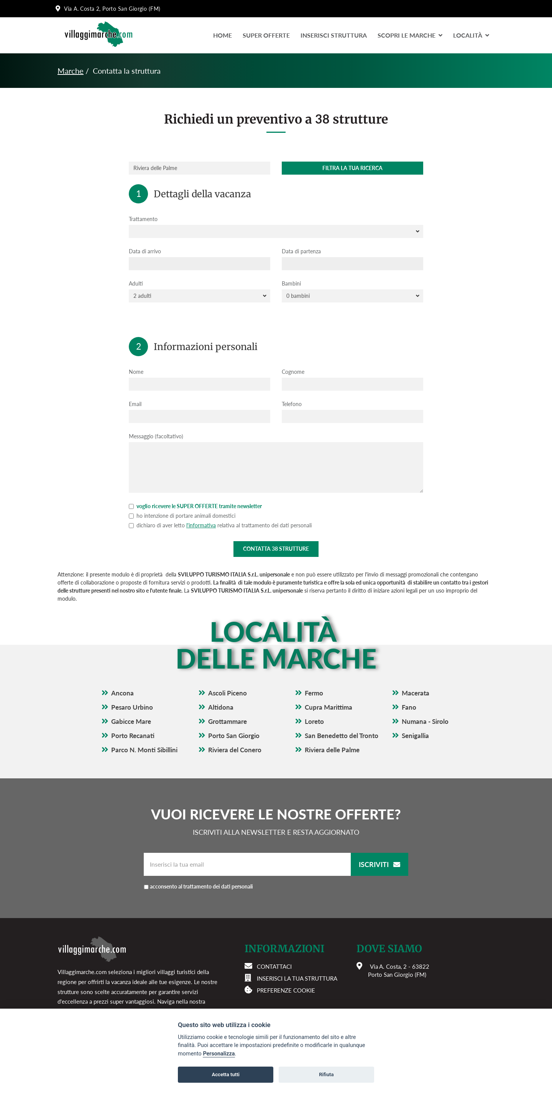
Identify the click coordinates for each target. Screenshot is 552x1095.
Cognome (293, 371)
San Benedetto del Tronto (341, 736)
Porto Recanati (132, 736)
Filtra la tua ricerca (352, 168)
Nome (136, 371)
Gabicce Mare (131, 721)
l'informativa (201, 525)
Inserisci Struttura (334, 35)
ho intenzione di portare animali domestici (182, 515)
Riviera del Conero (234, 750)
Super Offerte (266, 35)
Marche (71, 70)
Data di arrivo (145, 251)
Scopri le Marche (410, 35)
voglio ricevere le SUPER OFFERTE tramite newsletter (195, 506)
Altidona (220, 707)
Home (222, 35)
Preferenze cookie (286, 990)
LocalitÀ (471, 35)
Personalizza (219, 1053)
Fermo (314, 693)
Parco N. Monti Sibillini (144, 750)
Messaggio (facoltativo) (156, 436)
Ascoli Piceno (227, 693)
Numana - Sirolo (425, 721)
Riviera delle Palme (332, 750)
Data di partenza (301, 251)
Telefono (292, 404)
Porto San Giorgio (234, 736)
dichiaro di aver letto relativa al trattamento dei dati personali (220, 525)
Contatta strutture (276, 548)
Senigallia (415, 736)
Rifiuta (326, 1074)
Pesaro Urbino (132, 707)
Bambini (291, 283)
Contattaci (274, 966)
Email (135, 404)
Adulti (136, 283)
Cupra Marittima (328, 707)
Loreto (314, 721)
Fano (409, 707)
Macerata (415, 693)
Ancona (122, 693)
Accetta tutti (226, 1074)
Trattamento (143, 219)
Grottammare (227, 721)
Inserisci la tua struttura (297, 978)
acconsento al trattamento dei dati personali (201, 886)
